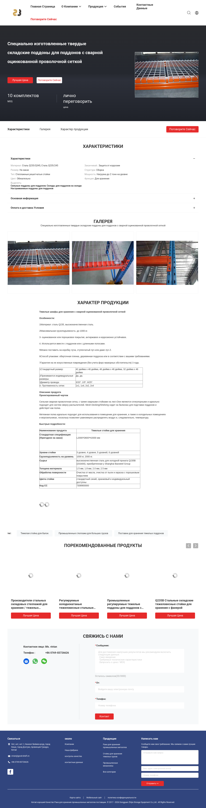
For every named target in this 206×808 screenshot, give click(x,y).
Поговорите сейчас (49, 80)
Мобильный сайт (94, 798)
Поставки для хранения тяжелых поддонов (141, 533)
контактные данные (74, 762)
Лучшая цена (20, 80)
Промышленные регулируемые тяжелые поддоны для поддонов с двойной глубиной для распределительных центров (127, 608)
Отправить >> (152, 783)
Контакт (104, 716)
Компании (69, 744)
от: (98, 682)
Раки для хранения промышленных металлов (115, 745)
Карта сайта (75, 798)
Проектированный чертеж (53, 395)
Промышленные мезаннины (110, 764)
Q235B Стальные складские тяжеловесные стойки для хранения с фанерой (174, 604)
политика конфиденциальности (122, 798)
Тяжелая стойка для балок (35, 533)
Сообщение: (102, 645)
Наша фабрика (71, 750)
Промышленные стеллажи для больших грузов (83, 533)
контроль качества (73, 756)
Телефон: (101, 699)
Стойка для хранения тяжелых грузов (112, 755)
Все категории (109, 772)
